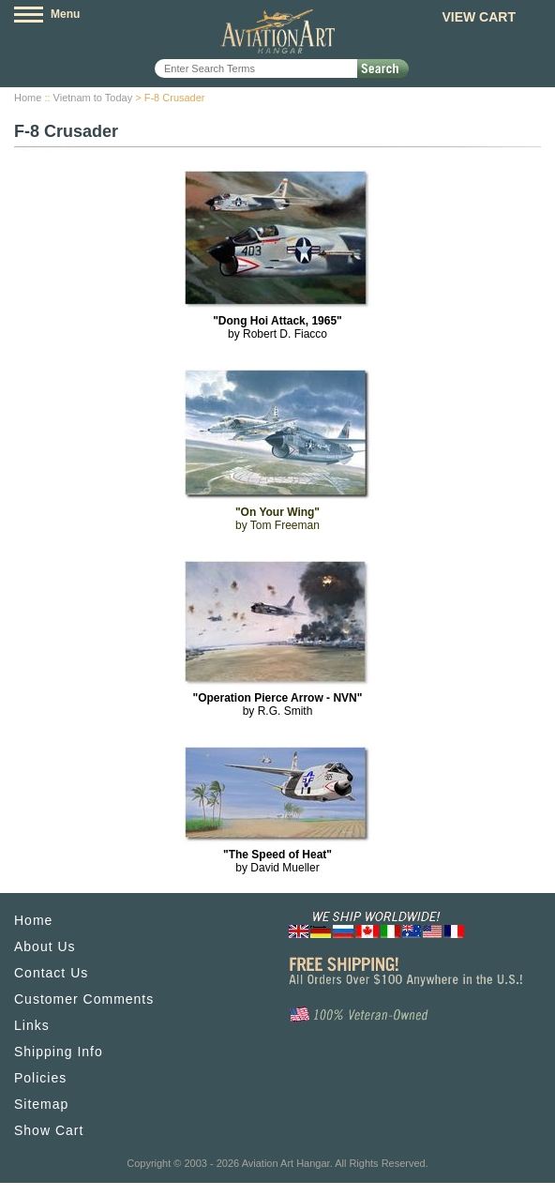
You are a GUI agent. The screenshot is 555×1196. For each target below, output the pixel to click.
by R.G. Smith (278, 704)
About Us (45, 946)
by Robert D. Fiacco (277, 327)
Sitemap (41, 1104)
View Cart (479, 16)
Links (32, 1025)
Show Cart (48, 1130)
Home (27, 97)
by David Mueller (277, 861)
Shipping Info (58, 1051)
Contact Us (51, 972)
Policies (40, 1077)
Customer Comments (84, 999)
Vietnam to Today (93, 97)
